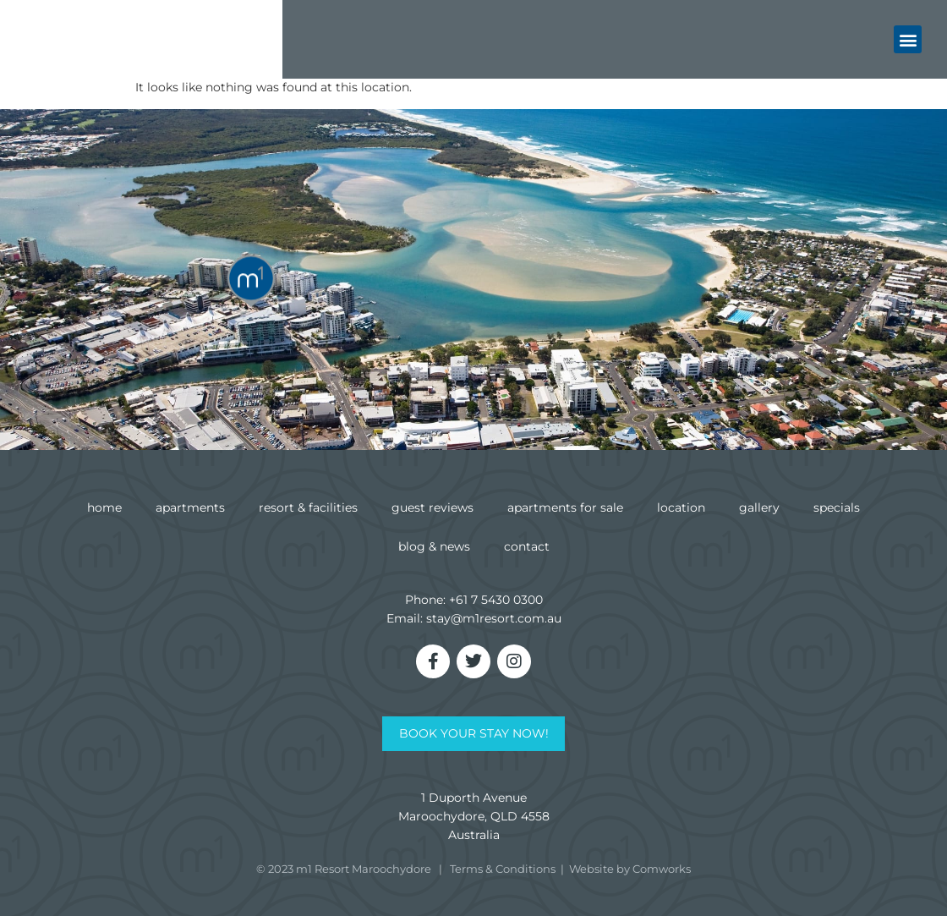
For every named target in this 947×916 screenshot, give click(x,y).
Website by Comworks (630, 868)
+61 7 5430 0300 (496, 599)
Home (104, 507)
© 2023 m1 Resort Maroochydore (343, 868)
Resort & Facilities (308, 507)
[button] (908, 38)
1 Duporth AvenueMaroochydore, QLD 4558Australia (474, 816)
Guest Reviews (432, 507)
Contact (527, 546)
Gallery (759, 507)
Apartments (190, 507)
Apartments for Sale (565, 507)
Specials (836, 507)
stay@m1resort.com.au (493, 618)
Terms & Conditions (503, 868)
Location (681, 507)
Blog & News (434, 546)
